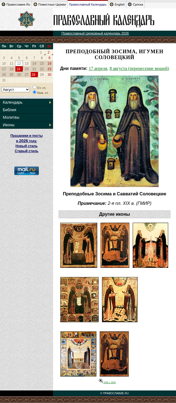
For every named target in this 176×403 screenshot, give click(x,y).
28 (33, 75)
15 (42, 63)
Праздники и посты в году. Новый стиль (26, 141)
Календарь (13, 102)
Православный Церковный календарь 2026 (95, 33)
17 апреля (98, 68)
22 (42, 69)
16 (49, 63)
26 (19, 75)
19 (18, 69)
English (117, 4)
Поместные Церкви (49, 4)
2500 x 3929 (107, 382)
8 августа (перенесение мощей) (139, 68)
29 (42, 75)
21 (34, 69)
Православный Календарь (88, 4)
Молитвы (11, 117)
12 (19, 63)
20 (26, 69)
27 (26, 75)
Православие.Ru (15, 4)
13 (26, 63)
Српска (135, 4)
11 (11, 63)
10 (4, 63)
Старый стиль (26, 151)
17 (4, 69)
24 (4, 75)
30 (49, 75)
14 (34, 63)
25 (11, 75)
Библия (9, 110)
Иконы (9, 125)
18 (11, 69)
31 (4, 80)
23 (49, 69)
